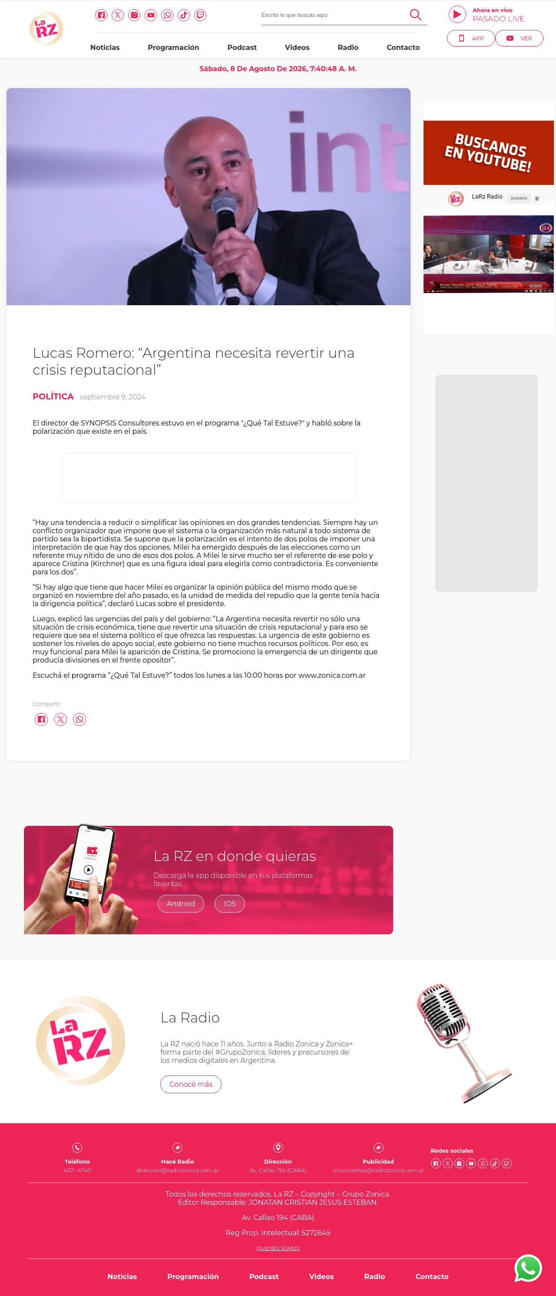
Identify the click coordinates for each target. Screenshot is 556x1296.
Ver (519, 38)
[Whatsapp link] (167, 15)
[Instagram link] (134, 15)
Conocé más (190, 1084)
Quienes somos (278, 1248)
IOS (230, 904)
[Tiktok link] (184, 15)
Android (181, 904)
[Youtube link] (151, 15)
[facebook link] (101, 15)
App (470, 38)
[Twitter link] (118, 15)
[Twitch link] (200, 15)
